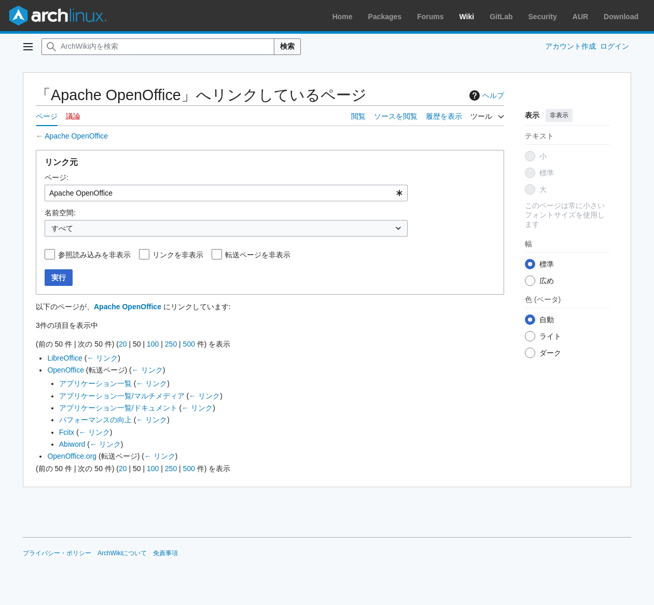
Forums (430, 16)
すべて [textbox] (62, 228)
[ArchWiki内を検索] (157, 46)
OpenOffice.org (71, 456)
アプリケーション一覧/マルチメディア (122, 396)
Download (621, 16)
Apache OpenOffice (76, 136)
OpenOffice (65, 370)
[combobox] (226, 193)
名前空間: (60, 213)
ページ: (56, 177)
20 (123, 344)
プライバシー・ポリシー (57, 553)
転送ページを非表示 (257, 255)
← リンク (102, 358)
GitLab (501, 16)
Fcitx (67, 432)
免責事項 (165, 553)
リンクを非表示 (177, 255)
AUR (580, 16)
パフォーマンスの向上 (95, 420)
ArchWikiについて (122, 553)
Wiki (467, 16)
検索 (287, 46)
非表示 (559, 115)
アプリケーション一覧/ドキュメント (118, 408)
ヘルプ (485, 95)
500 (189, 344)
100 (153, 344)
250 (171, 344)
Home (342, 16)
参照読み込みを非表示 (94, 255)
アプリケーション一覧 (95, 383)
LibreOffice (64, 358)
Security (542, 16)
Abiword (72, 444)
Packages (385, 16)
